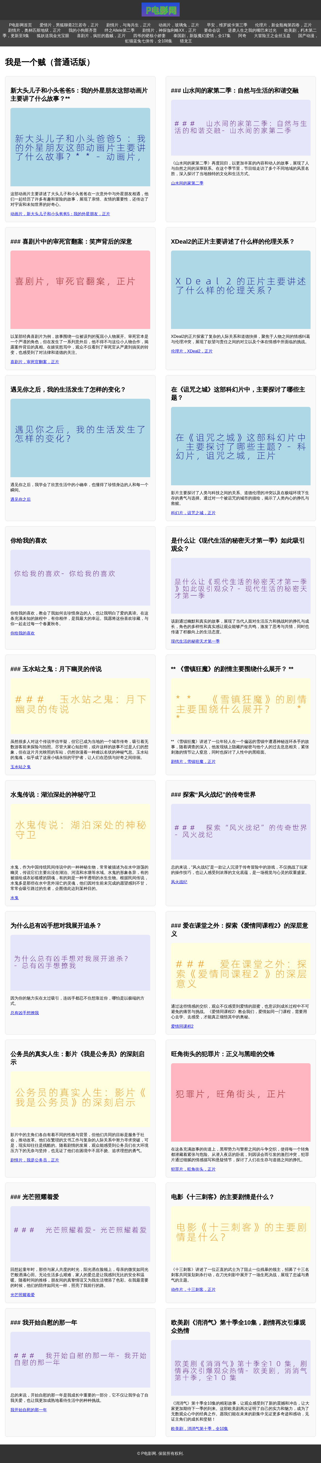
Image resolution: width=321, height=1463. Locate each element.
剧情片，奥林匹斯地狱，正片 (34, 30)
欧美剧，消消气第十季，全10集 (199, 1428)
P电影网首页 (20, 25)
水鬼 (14, 898)
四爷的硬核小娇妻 (149, 36)
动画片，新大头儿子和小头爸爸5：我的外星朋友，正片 (60, 214)
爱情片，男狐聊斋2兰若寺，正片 (69, 25)
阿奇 (242, 36)
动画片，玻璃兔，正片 (179, 25)
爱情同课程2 (182, 1026)
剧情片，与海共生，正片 (128, 25)
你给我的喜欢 (22, 633)
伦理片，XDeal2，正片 (192, 351)
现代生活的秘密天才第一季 (195, 641)
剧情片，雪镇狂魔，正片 (193, 761)
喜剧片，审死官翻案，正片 (34, 362)
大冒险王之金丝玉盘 (272, 36)
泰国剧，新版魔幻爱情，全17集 (202, 36)
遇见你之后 (20, 499)
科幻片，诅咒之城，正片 (193, 513)
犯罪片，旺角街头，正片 (193, 1169)
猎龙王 (186, 41)
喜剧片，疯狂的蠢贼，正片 (101, 36)
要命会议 (212, 30)
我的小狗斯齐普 (83, 30)
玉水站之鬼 (20, 767)
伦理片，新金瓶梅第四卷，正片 (283, 25)
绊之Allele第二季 (120, 30)
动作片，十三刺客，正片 (193, 1289)
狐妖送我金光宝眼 (53, 36)
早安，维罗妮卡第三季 (227, 25)
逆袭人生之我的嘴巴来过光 (252, 30)
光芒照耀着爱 (22, 1295)
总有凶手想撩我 (24, 1013)
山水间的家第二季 (187, 183)
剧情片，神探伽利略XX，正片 (169, 30)
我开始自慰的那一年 (28, 1410)
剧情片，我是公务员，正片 (34, 1160)
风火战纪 (179, 882)
